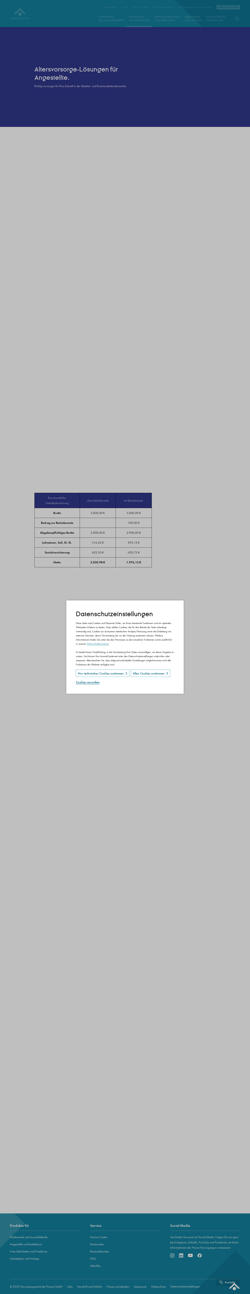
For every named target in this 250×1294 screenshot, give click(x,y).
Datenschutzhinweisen (98, 643)
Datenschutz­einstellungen (114, 614)
